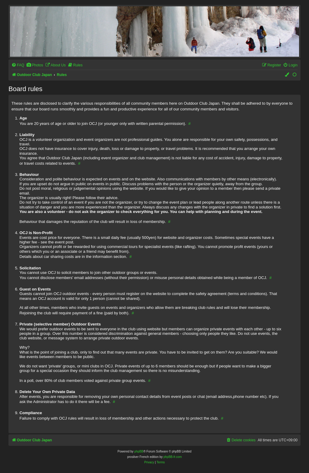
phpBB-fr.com (173, 457)
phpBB (138, 451)
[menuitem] (17, 65)
